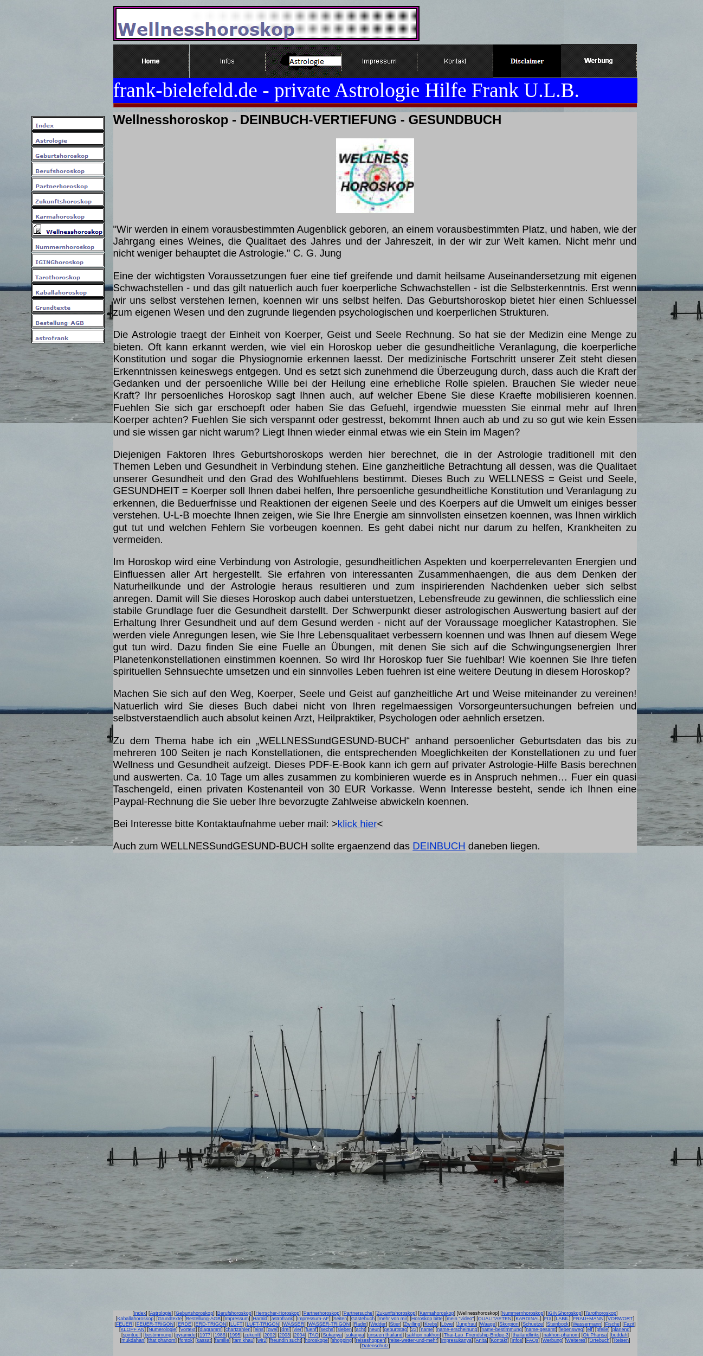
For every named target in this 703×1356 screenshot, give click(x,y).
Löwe (447, 1324)
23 (414, 1329)
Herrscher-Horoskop (277, 1313)
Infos (517, 1340)
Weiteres (575, 1340)
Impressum (237, 1318)
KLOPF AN (133, 1329)
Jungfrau (466, 1324)
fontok (186, 1340)
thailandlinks (526, 1335)
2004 (299, 1335)
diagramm (210, 1329)
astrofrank (282, 1318)
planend (620, 1329)
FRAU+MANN (588, 1318)
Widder (378, 1324)
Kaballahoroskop (135, 1318)
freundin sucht (285, 1340)
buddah (619, 1335)
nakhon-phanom (561, 1335)
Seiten (340, 1318)
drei (285, 1329)
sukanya (355, 1335)
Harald (260, 1318)
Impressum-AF (313, 1318)
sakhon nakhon (423, 1335)
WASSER (293, 1324)
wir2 (262, 1340)
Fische (612, 1324)
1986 (220, 1335)
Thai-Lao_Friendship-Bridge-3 (476, 1335)
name (427, 1329)
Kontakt (499, 1340)
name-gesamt (541, 1329)
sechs (326, 1329)
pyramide (186, 1335)
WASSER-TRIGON (329, 1324)
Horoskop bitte (427, 1318)
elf (589, 1329)
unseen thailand (385, 1335)
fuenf (311, 1329)
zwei (273, 1329)
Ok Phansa (595, 1335)
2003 (284, 1335)
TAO (314, 1335)
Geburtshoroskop (194, 1313)
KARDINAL (527, 1318)
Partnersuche (358, 1313)
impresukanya (456, 1340)
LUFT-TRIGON (263, 1324)
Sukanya (332, 1335)
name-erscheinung (457, 1329)
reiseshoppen (370, 1340)
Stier (395, 1324)
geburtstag (396, 1329)
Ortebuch (599, 1340)
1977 (204, 1335)
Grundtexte (170, 1318)
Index (140, 1313)
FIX (548, 1318)
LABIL (562, 1318)
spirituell (132, 1335)
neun (374, 1329)
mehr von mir (393, 1318)
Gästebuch (363, 1318)
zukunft (252, 1335)
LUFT (236, 1324)
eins (259, 1329)
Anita (481, 1340)
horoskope (316, 1340)
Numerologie (162, 1329)
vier (298, 1329)
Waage (487, 1324)
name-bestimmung (501, 1329)
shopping (342, 1340)
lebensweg (571, 1329)
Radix (360, 1324)
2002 (269, 1335)
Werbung (552, 1340)
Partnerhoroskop (322, 1313)
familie (222, 1340)
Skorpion (509, 1324)
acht (360, 1329)
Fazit (629, 1324)
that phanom (162, 1340)
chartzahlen (238, 1329)
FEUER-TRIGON (155, 1324)
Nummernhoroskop (523, 1313)
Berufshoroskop (234, 1313)
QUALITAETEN (495, 1318)
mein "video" (460, 1318)
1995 (234, 1335)
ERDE (184, 1324)
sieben (344, 1329)
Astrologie (161, 1313)
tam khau (243, 1340)
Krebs (430, 1324)
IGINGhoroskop (564, 1313)
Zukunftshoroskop (396, 1313)
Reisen (621, 1340)
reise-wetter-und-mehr (413, 1340)
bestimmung (158, 1335)
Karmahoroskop (437, 1313)
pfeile (602, 1329)
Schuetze (533, 1324)
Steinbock (558, 1324)
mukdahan (132, 1340)
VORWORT (620, 1318)
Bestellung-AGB (203, 1318)
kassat (204, 1340)
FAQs (532, 1340)
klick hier (357, 823)
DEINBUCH (438, 846)
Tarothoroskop (600, 1313)
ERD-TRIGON (210, 1324)
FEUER (124, 1324)
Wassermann (586, 1324)
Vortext (188, 1329)
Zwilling (412, 1324)
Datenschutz (375, 1345)
